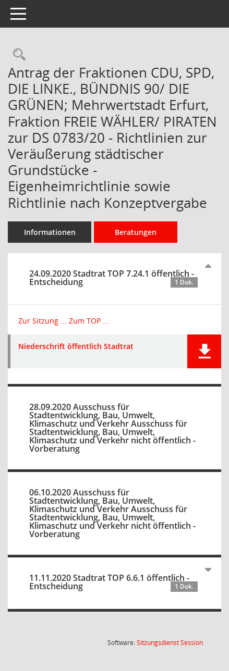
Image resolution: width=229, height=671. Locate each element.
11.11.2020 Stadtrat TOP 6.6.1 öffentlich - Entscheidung (113, 582)
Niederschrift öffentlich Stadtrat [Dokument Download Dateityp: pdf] (76, 346)
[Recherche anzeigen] (17, 55)
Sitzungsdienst (170, 642)
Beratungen (135, 232)
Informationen (50, 232)
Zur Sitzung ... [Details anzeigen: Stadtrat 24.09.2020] (42, 321)
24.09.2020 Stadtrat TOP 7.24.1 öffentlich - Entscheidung (113, 278)
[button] (204, 351)
